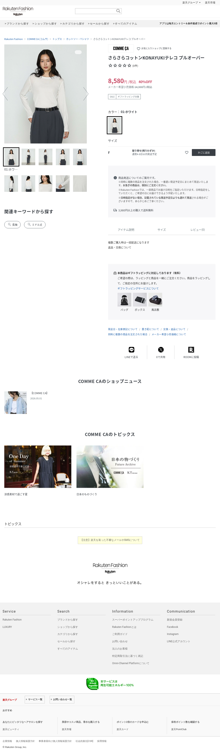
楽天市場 (210, 2)
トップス (57, 39)
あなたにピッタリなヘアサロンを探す (23, 722)
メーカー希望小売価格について (169, 334)
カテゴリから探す (67, 634)
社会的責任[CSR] (84, 741)
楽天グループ (190, 2)
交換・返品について (174, 329)
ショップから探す (67, 626)
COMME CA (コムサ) (37, 39)
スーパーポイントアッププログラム (132, 619)
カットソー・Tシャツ (77, 39)
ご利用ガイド (120, 634)
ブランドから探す (67, 619)
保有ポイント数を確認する (185, 722)
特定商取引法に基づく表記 (127, 655)
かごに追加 (204, 152)
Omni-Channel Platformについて (130, 663)
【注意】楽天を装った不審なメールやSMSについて (110, 540)
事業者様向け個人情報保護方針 (55, 741)
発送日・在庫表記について (123, 329)
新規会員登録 (174, 619)
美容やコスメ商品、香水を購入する (81, 722)
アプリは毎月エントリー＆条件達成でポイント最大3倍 (188, 23)
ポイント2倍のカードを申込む (133, 722)
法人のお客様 (120, 648)
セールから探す (66, 641)
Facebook (172, 626)
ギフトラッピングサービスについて (138, 288)
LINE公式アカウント (178, 641)
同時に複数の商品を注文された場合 (127, 334)
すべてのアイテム (67, 648)
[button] (5, 93)
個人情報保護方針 (25, 741)
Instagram (173, 634)
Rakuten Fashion (36, 11)
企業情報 (7, 741)
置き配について (150, 329)
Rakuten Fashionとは (124, 626)
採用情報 (102, 741)
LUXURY (7, 626)
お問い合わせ (120, 641)
